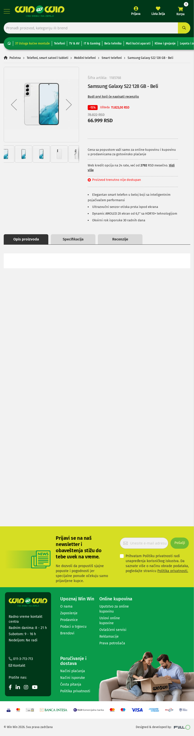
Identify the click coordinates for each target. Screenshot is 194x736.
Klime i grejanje (165, 43)
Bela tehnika (113, 43)
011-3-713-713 (21, 659)
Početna (15, 58)
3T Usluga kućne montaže (32, 43)
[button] (14, 104)
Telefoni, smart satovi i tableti (47, 58)
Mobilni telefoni (85, 58)
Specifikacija (73, 239)
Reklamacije (109, 636)
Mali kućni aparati (138, 43)
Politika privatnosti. (172, 571)
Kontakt (17, 665)
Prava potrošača (112, 643)
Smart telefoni (112, 58)
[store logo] (39, 11)
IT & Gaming (92, 43)
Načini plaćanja (72, 671)
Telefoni (59, 43)
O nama (66, 606)
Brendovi (67, 633)
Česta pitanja (70, 684)
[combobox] (97, 28)
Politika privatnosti (75, 691)
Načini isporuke (72, 678)
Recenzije (120, 239)
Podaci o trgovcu (73, 626)
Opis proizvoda (26, 239)
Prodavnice (69, 620)
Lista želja (158, 14)
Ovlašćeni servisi (112, 630)
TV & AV (74, 43)
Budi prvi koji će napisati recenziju (113, 96)
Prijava (135, 14)
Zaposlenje (69, 613)
